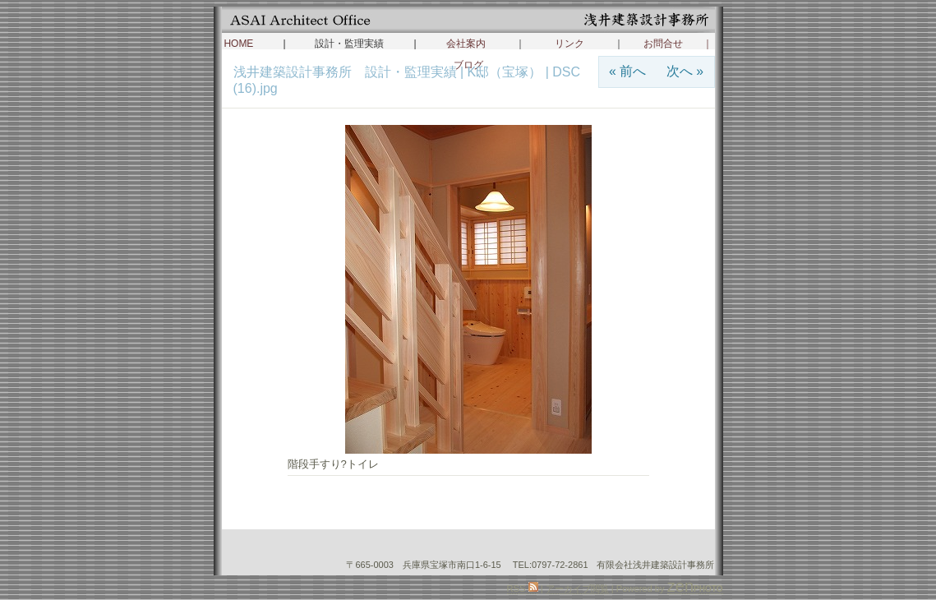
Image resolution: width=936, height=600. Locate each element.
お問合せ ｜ (677, 43)
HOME (238, 43)
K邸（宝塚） (505, 72)
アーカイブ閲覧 (577, 588)
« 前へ (627, 71)
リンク (569, 43)
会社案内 (466, 43)
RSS (522, 588)
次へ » (684, 71)
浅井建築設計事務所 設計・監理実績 (346, 72)
